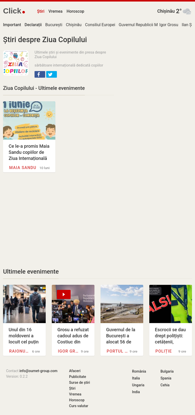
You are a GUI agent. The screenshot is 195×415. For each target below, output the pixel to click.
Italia (136, 378)
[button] (40, 74)
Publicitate (77, 377)
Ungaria (138, 385)
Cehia (165, 385)
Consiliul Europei (100, 24)
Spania (165, 378)
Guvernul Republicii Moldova (144, 24)
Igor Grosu (168, 24)
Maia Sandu (22, 167)
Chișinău (166, 11)
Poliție (163, 351)
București (53, 24)
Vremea (55, 11)
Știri (40, 11)
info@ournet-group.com (38, 371)
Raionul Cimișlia (20, 351)
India (136, 392)
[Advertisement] (58, 220)
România (139, 371)
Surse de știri (79, 382)
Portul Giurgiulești (117, 351)
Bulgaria (167, 371)
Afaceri (74, 371)
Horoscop (75, 11)
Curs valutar (78, 406)
